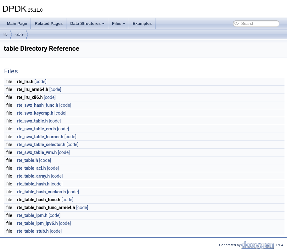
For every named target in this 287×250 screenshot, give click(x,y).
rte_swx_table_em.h (36, 128)
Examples (142, 23)
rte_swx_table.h (32, 120)
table (19, 34)
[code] (41, 81)
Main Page (17, 23)
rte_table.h (27, 160)
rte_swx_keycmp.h (35, 113)
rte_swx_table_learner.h (40, 136)
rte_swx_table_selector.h (41, 144)
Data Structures (87, 23)
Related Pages (49, 23)
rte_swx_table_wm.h (37, 152)
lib (5, 34)
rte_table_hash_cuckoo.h (41, 191)
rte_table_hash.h (33, 183)
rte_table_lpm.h (32, 215)
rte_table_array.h (33, 176)
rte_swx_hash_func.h (37, 105)
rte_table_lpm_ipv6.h (37, 223)
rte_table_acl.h (31, 168)
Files (118, 23)
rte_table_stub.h (33, 231)
